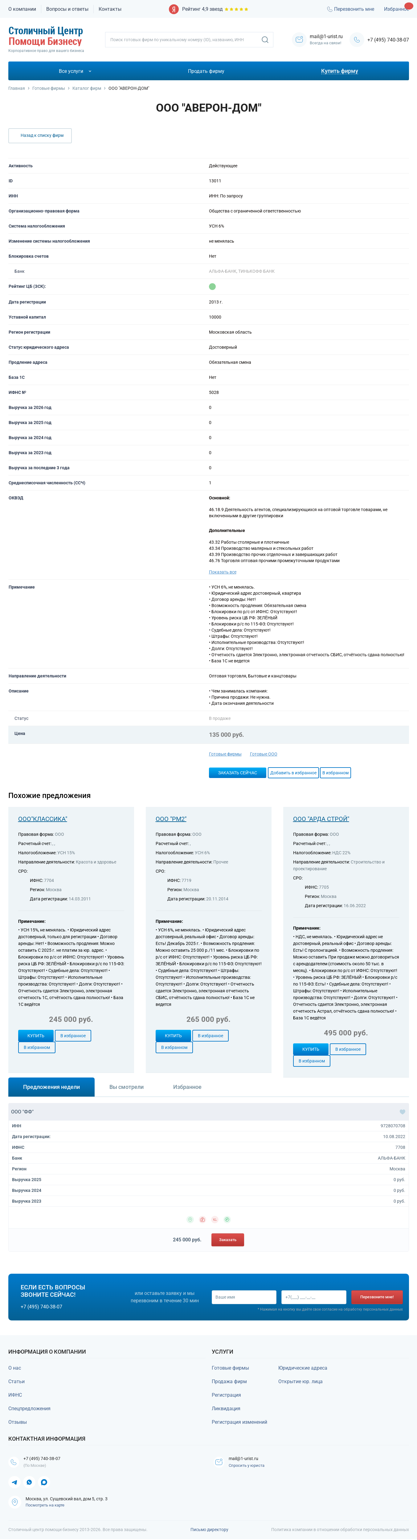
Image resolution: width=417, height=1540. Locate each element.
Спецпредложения (29, 1408)
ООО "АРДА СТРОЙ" (321, 819)
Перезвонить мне (350, 9)
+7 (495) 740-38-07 (388, 40)
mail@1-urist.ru (247, 1459)
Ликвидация (226, 1408)
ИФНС (15, 1395)
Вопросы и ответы (67, 9)
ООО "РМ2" (171, 819)
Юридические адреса (302, 1368)
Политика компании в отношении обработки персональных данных (340, 1530)
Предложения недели (51, 1087)
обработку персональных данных (373, 1310)
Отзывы (17, 1422)
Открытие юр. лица (300, 1381)
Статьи (16, 1381)
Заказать (227, 1239)
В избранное (73, 1035)
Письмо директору (209, 1530)
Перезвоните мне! (377, 1297)
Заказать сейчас (237, 772)
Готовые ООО (263, 754)
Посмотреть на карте (45, 1506)
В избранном (335, 772)
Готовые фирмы (225, 754)
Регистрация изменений (239, 1422)
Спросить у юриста (249, 1466)
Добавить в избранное (293, 772)
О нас (14, 1368)
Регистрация (226, 1395)
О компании (22, 9)
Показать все (222, 572)
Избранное (396, 9)
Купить (35, 1035)
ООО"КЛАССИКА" (42, 819)
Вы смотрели (126, 1087)
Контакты (110, 9)
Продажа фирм (229, 1381)
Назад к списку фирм (42, 135)
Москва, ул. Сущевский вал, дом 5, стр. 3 (67, 1499)
